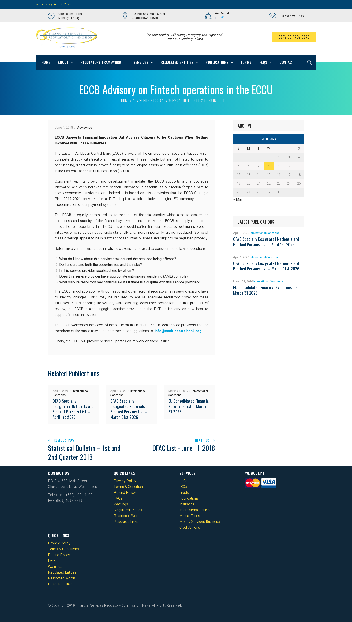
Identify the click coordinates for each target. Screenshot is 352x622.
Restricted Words (127, 516)
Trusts (184, 492)
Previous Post (63, 440)
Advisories (141, 100)
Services (141, 62)
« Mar (237, 199)
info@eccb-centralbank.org (178, 331)
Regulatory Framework (101, 62)
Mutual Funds (189, 516)
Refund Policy (125, 492)
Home (46, 62)
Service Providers (294, 37)
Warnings (121, 504)
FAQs (263, 62)
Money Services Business (199, 521)
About (63, 62)
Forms (246, 62)
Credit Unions (189, 527)
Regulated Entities (177, 62)
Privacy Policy (125, 481)
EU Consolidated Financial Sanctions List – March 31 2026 (189, 406)
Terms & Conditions (129, 486)
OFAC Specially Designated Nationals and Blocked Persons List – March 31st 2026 (131, 409)
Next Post (203, 440)
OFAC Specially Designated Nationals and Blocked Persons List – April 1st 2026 (73, 409)
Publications (217, 62)
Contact (286, 62)
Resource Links (126, 521)
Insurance (187, 504)
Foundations (189, 498)
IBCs (183, 486)
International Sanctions (264, 233)
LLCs (183, 481)
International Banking (195, 510)
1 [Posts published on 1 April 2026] (269, 157)
